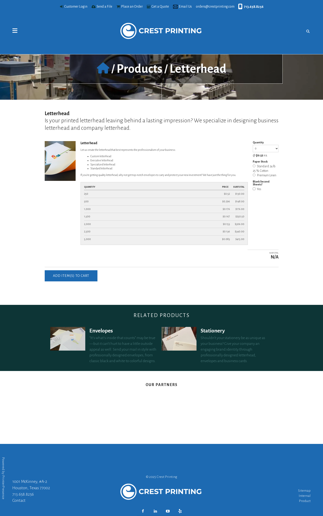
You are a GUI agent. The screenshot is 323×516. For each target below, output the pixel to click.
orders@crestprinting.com (215, 6)
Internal (305, 496)
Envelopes (101, 331)
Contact (19, 500)
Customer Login (75, 6)
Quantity (258, 142)
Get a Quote (160, 6)
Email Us (185, 6)
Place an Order (132, 6)
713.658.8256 (253, 7)
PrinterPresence (3, 487)
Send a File (104, 6)
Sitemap (304, 491)
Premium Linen (264, 175)
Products (139, 68)
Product (305, 501)
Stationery (213, 331)
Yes (257, 189)
